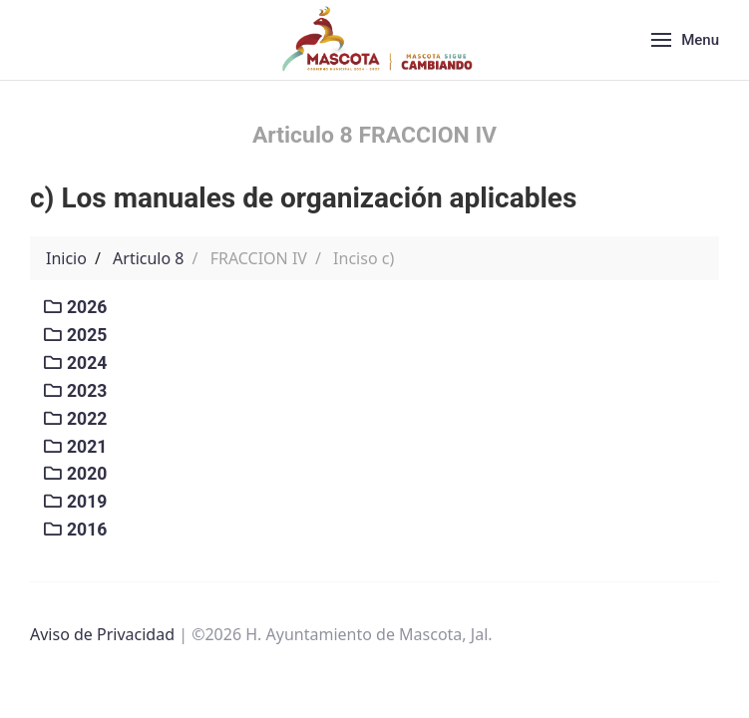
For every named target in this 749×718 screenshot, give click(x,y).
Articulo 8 (148, 258)
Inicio (66, 258)
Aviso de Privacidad (102, 634)
